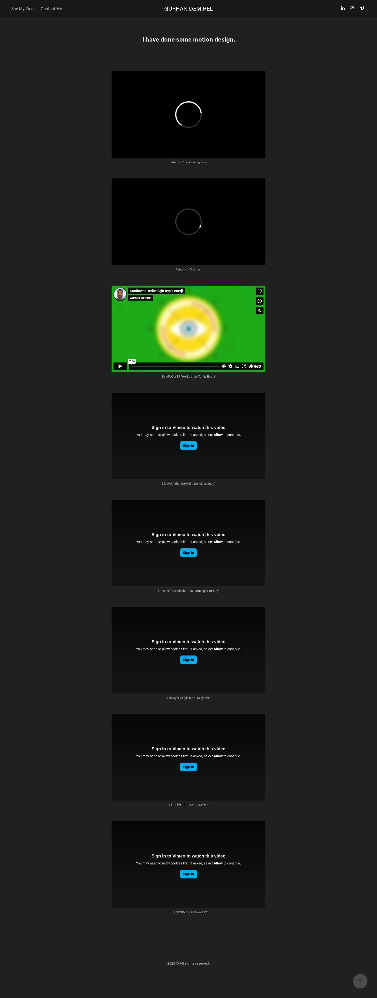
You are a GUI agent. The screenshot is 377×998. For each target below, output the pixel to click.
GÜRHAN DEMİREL (188, 8)
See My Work (23, 8)
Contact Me (51, 8)
